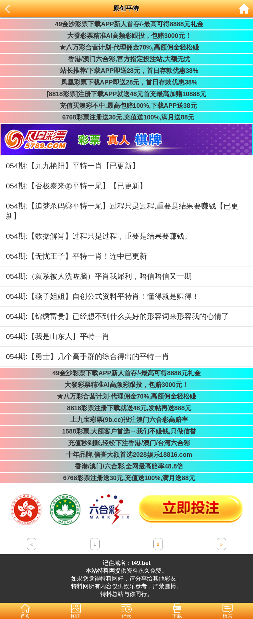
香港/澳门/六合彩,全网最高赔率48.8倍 (126, 466)
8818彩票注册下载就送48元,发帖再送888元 (126, 407)
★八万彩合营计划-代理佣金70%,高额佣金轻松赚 (126, 47)
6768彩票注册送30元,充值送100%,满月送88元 (126, 117)
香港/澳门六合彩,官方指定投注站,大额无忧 (126, 58)
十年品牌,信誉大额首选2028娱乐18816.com (126, 454)
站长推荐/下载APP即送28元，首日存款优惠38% (126, 70)
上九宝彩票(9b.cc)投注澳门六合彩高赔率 (126, 419)
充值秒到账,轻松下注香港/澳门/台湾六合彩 (126, 442)
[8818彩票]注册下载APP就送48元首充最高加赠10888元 (126, 93)
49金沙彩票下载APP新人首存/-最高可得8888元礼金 (126, 24)
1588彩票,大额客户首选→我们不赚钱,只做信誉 (126, 431)
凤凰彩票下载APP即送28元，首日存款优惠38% (126, 82)
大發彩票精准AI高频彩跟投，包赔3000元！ (126, 35)
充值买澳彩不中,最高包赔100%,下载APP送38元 (126, 105)
